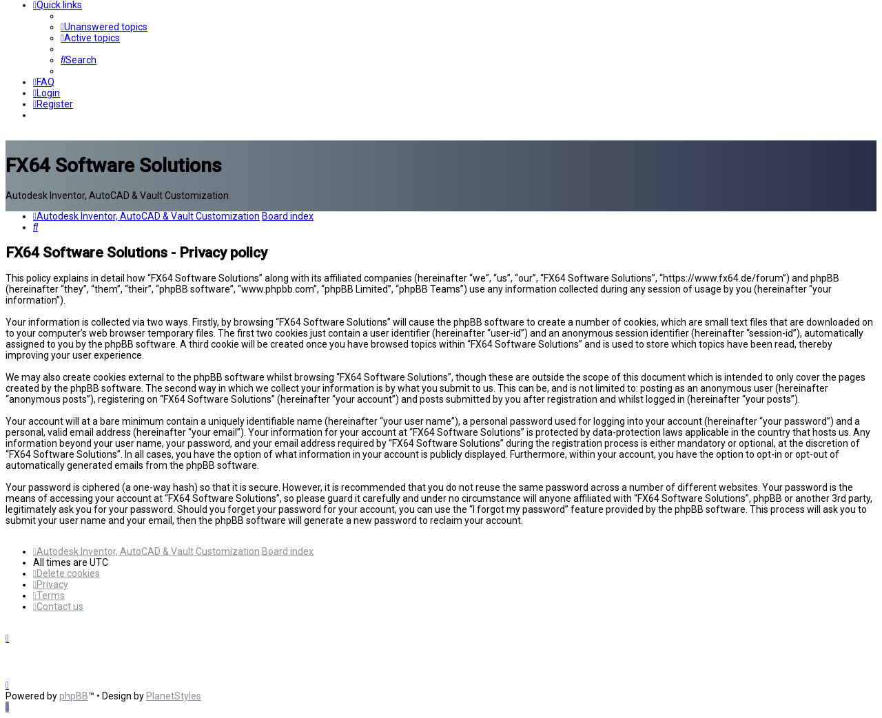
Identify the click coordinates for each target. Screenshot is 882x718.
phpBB (73, 695)
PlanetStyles (173, 695)
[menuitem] (104, 26)
